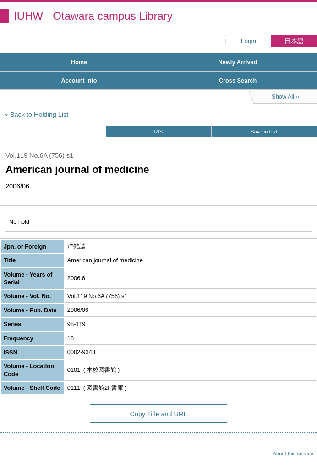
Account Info (79, 80)
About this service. (294, 453)
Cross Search (238, 80)
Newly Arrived (238, 62)
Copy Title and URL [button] (158, 414)
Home (79, 62)
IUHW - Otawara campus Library (93, 16)
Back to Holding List (39, 114)
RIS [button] (158, 131)
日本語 (294, 41)
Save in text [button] (264, 131)
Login (248, 41)
